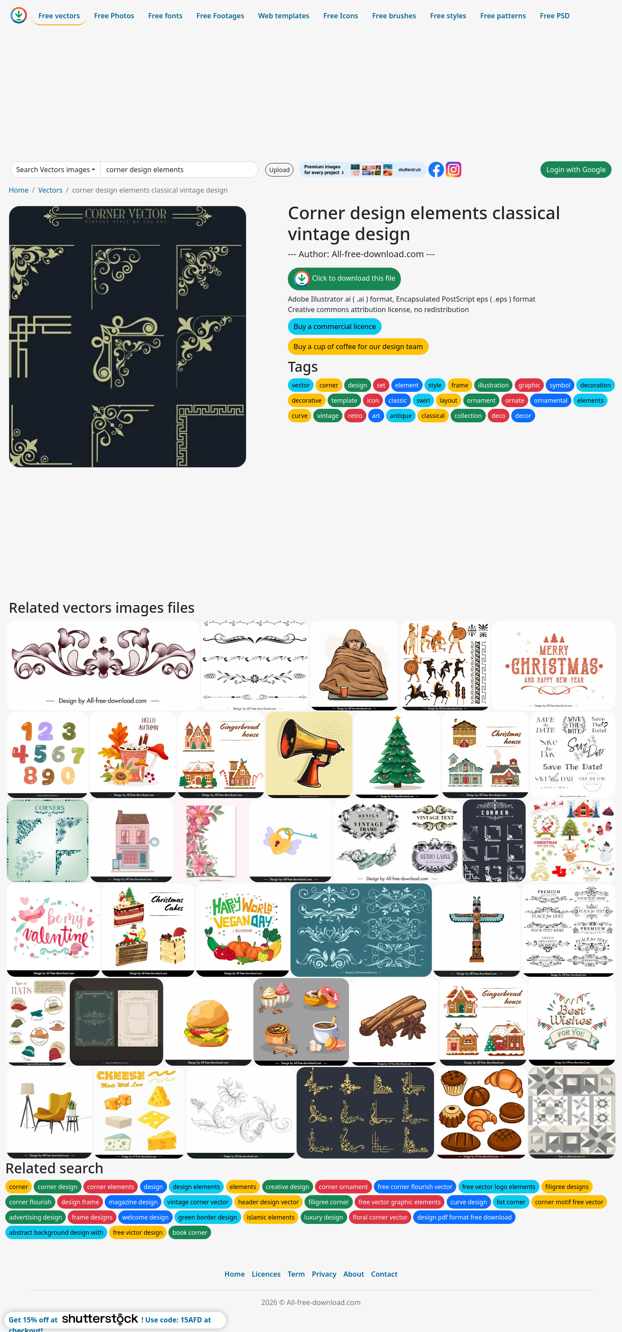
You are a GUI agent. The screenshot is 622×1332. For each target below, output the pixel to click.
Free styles (448, 15)
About (353, 1274)
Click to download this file (344, 279)
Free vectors (59, 15)
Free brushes (394, 15)
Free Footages (220, 15)
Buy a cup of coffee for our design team (358, 346)
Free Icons (340, 15)
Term (296, 1274)
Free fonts (165, 15)
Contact (384, 1274)
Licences (266, 1274)
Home (19, 190)
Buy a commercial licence (335, 326)
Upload (279, 170)
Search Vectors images (53, 169)
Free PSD (555, 15)
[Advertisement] (311, 93)
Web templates (283, 15)
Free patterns (503, 15)
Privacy (324, 1274)
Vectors (50, 190)
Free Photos (114, 15)
